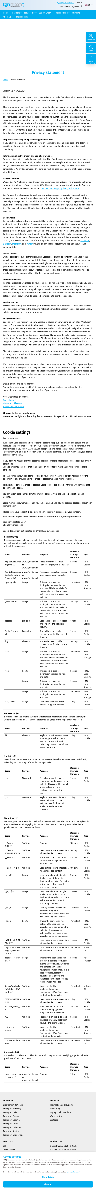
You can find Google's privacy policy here (60, 188)
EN (88, 5)
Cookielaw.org (9, 400)
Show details (48, 1177)
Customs (76, 13)
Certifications (9, 1150)
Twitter (29, 244)
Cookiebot (54, 531)
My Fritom (76, 7)
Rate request (22, 17)
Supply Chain (45, 13)
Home (5, 13)
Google (25, 582)
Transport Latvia (10, 1124)
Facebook (84, 240)
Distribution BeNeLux (13, 1105)
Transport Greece (11, 1116)
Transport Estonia (11, 1120)
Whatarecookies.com (12, 403)
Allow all (48, 1184)
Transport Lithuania (12, 1127)
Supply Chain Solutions (60, 1112)
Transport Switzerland (13, 1135)
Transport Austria (11, 1131)
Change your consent (13, 525)
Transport (15, 13)
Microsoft (26, 778)
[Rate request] (91, 59)
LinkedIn (7, 244)
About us (7, 17)
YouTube (26, 843)
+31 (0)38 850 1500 (66, 3)
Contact (79, 3)
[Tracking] (91, 37)
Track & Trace (64, 7)
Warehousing (62, 13)
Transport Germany (12, 1108)
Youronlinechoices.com (13, 406)
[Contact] (91, 48)
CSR (4, 1146)
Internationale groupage (61, 1105)
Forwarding (29, 13)
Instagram (17, 244)
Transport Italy (10, 1112)
